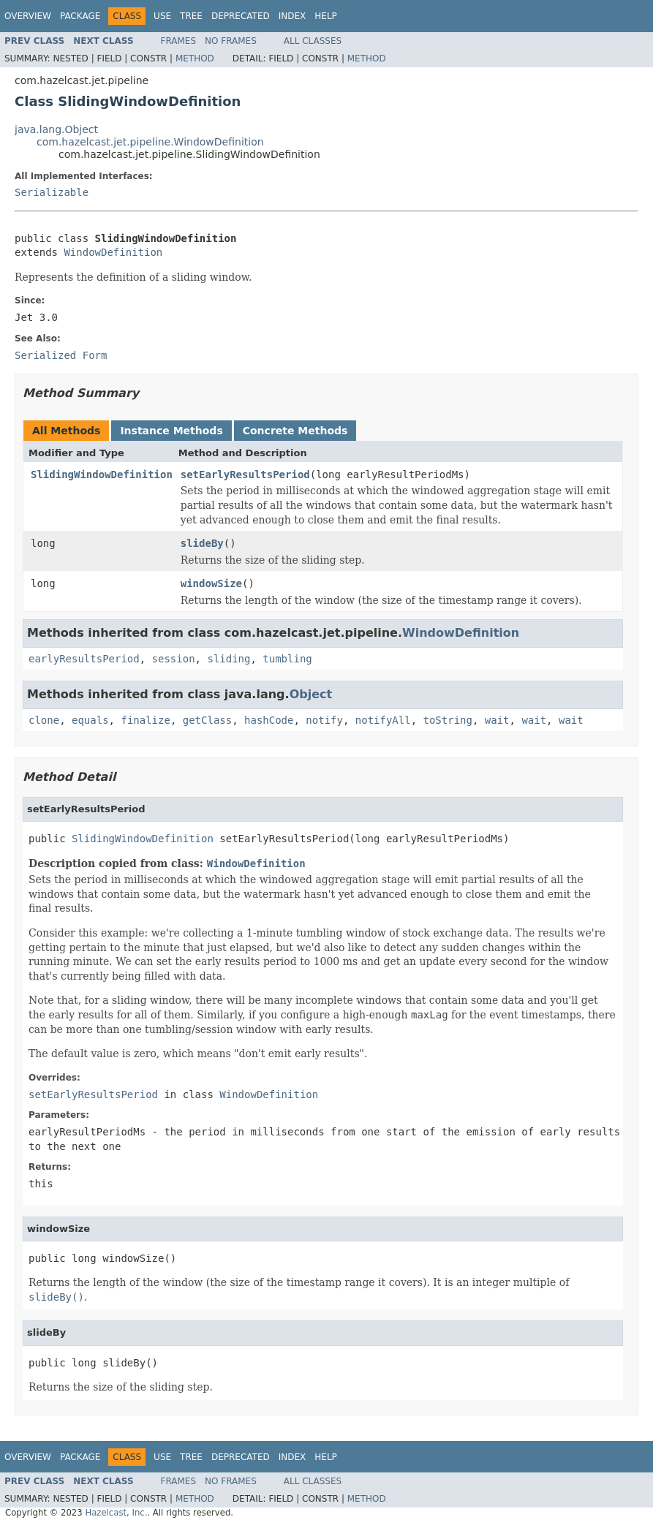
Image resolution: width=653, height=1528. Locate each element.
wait (497, 720)
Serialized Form (61, 355)
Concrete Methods (295, 430)
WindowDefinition (113, 252)
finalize (145, 720)
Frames (179, 41)
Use (162, 16)
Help (325, 16)
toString (447, 720)
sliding (228, 659)
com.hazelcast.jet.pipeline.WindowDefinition (150, 142)
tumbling (287, 659)
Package (80, 16)
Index (292, 16)
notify (324, 720)
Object (311, 694)
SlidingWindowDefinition (102, 474)
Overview (27, 16)
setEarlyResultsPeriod (245, 474)
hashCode (268, 720)
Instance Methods (171, 430)
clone (44, 720)
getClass (207, 720)
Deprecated (240, 16)
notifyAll (383, 720)
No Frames (231, 41)
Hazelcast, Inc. (116, 1513)
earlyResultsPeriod (84, 659)
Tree (191, 16)
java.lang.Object (56, 129)
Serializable (51, 192)
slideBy (202, 543)
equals (90, 720)
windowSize (211, 583)
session (173, 659)
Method (194, 58)
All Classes (312, 41)
